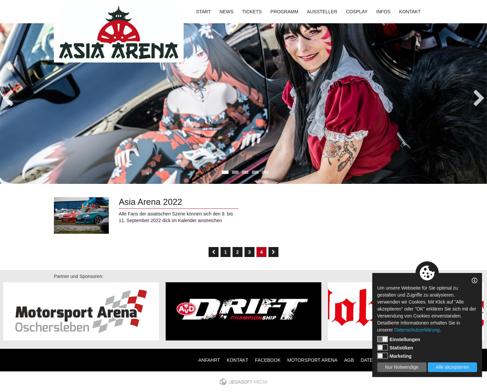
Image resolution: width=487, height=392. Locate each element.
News (227, 11)
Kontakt (410, 11)
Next (479, 96)
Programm (284, 11)
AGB (349, 360)
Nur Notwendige (401, 367)
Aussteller (322, 11)
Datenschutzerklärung (416, 329)
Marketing (394, 356)
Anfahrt (209, 360)
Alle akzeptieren (452, 367)
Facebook (267, 360)
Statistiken (395, 347)
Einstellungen (398, 339)
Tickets (252, 11)
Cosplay (357, 11)
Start (203, 11)
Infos (383, 11)
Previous (8, 96)
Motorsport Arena (312, 360)
